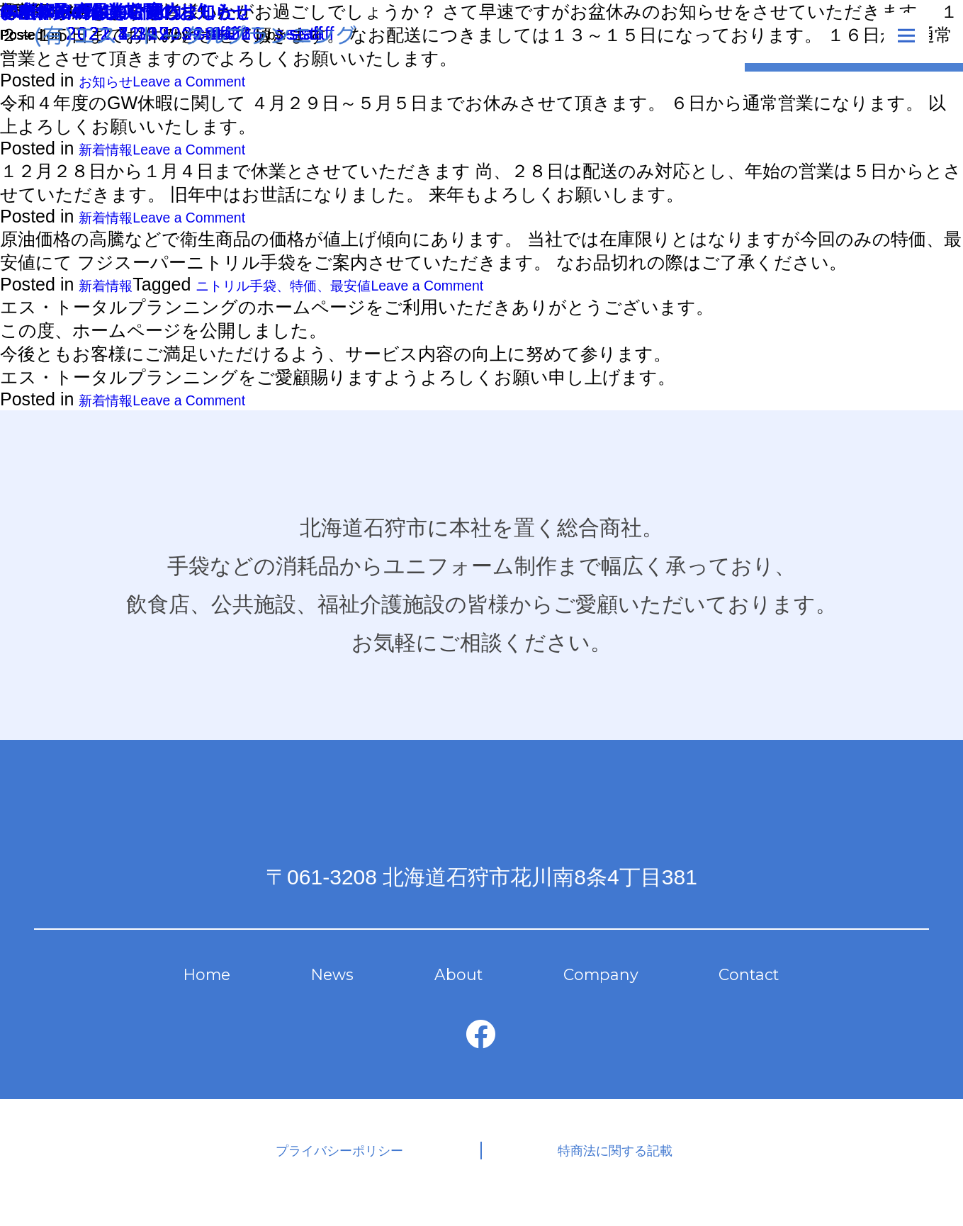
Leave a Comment (222, 152)
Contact (736, 989)
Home (216, 989)
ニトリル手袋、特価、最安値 (329, 292)
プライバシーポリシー (367, 1171)
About (450, 989)
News (333, 989)
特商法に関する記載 (591, 1171)
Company (589, 989)
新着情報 (114, 152)
